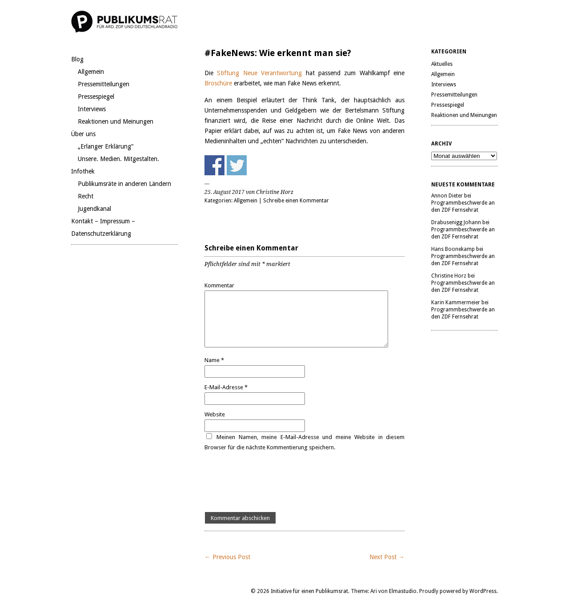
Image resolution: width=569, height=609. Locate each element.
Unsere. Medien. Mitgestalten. (118, 158)
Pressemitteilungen (103, 84)
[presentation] (272, 482)
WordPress (483, 591)
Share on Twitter (237, 165)
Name (214, 360)
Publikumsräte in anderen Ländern (124, 183)
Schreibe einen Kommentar (296, 201)
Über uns (83, 133)
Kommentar (219, 285)
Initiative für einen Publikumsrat (309, 591)
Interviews (92, 109)
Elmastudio (403, 591)
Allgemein (91, 71)
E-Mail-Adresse (226, 387)
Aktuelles (442, 64)
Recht (85, 196)
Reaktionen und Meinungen (115, 121)
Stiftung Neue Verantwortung (259, 73)
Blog (77, 59)
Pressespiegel (96, 96)
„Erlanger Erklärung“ (105, 146)
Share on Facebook (214, 165)
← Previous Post (227, 557)
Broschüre (219, 83)
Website (214, 414)
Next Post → (387, 557)
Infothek (83, 171)
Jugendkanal (94, 208)
